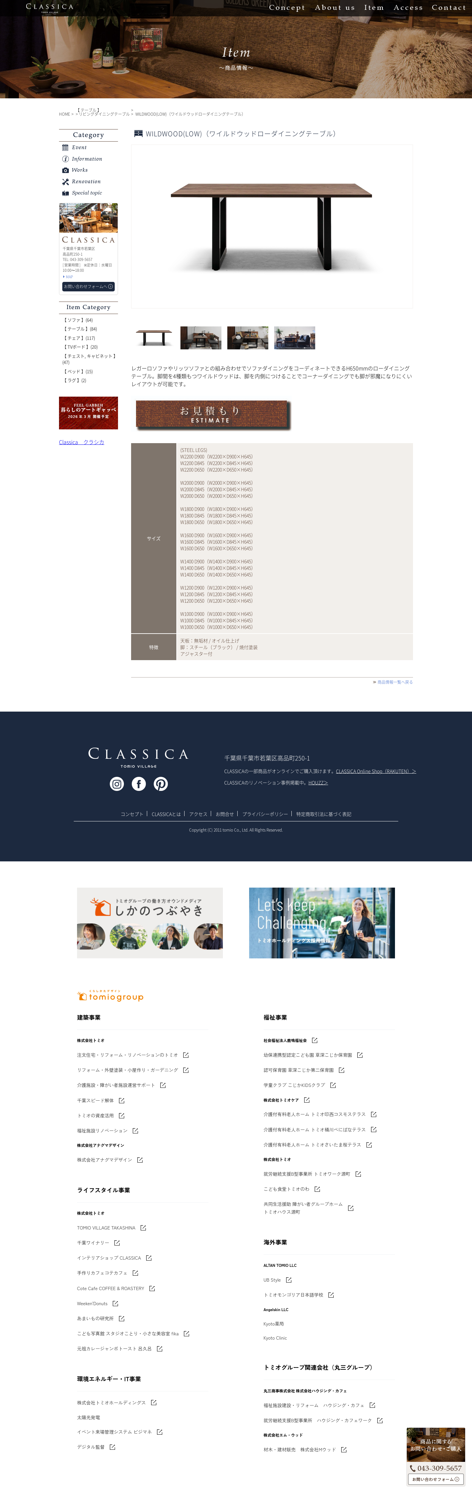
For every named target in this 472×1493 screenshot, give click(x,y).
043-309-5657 (435, 1467)
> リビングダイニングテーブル (103, 114)
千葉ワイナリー (93, 1242)
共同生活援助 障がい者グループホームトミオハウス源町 (303, 1208)
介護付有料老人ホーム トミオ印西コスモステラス (315, 1114)
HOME (64, 114)
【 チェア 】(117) (78, 338)
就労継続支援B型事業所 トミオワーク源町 (307, 1173)
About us (334, 8)
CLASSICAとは (166, 814)
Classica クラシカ (81, 442)
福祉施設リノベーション (102, 1130)
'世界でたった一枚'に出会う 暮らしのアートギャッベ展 (88, 413)
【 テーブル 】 (88, 110)
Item (374, 8)
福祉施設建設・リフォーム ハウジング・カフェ (314, 1405)
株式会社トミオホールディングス (111, 1402)
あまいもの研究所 (95, 1318)
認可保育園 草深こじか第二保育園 (299, 1070)
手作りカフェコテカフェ (102, 1272)
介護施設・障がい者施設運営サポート (116, 1085)
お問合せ (225, 814)
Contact (448, 8)
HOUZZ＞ (318, 782)
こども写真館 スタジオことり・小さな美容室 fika (128, 1333)
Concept (287, 8)
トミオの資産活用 (95, 1115)
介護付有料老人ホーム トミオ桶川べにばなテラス (315, 1129)
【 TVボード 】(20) (80, 347)
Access (408, 8)
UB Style (272, 1279)
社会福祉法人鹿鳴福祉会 (285, 1040)
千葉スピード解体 (95, 1100)
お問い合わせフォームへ (435, 1479)
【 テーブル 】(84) (79, 328)
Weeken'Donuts (92, 1303)
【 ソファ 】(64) (77, 320)
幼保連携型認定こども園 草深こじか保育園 (308, 1054)
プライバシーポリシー (265, 814)
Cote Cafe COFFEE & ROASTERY (110, 1288)
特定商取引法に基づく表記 (323, 814)
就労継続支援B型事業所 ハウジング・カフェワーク (318, 1420)
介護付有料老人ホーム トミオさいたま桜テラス (312, 1144)
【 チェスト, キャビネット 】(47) (90, 359)
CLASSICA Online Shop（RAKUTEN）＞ (376, 771)
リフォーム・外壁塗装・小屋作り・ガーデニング (127, 1070)
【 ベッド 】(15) (77, 371)
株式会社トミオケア (281, 1100)
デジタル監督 (91, 1447)
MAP (69, 277)
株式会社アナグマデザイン (104, 1159)
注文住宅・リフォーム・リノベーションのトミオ (127, 1054)
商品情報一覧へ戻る (395, 682)
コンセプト (132, 814)
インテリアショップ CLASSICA (109, 1257)
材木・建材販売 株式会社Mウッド (300, 1449)
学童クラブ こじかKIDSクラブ (294, 1085)
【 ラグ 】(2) (74, 380)
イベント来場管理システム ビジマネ (114, 1431)
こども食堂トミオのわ (286, 1189)
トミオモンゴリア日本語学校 (293, 1294)
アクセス (198, 814)
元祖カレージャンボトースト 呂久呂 (114, 1348)
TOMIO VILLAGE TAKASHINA (106, 1227)
